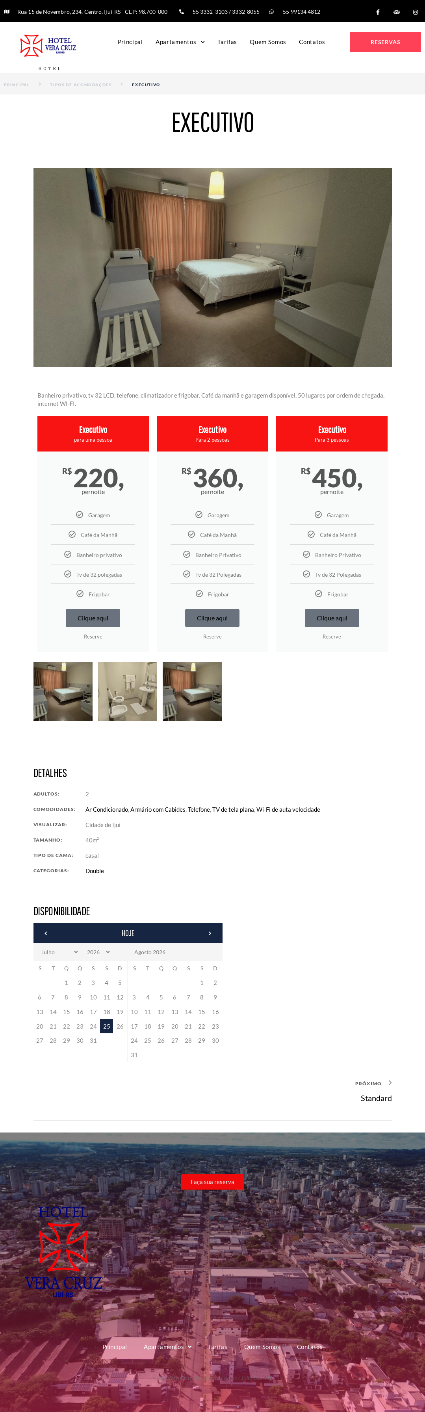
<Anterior (67, 933)
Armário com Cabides (158, 809)
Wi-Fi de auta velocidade (288, 809)
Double (94, 870)
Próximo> (189, 933)
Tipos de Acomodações (80, 84)
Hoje (128, 933)
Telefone (199, 809)
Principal (17, 84)
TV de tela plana (233, 809)
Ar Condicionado (106, 809)
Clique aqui (93, 618)
